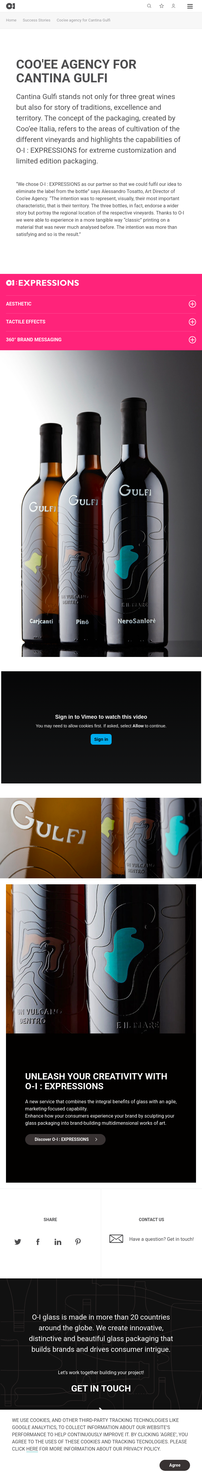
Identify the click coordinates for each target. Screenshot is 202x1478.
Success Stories (36, 20)
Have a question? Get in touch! (151, 1239)
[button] (190, 6)
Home (11, 20)
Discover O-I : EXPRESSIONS (62, 1139)
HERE (32, 1449)
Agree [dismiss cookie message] (174, 1465)
